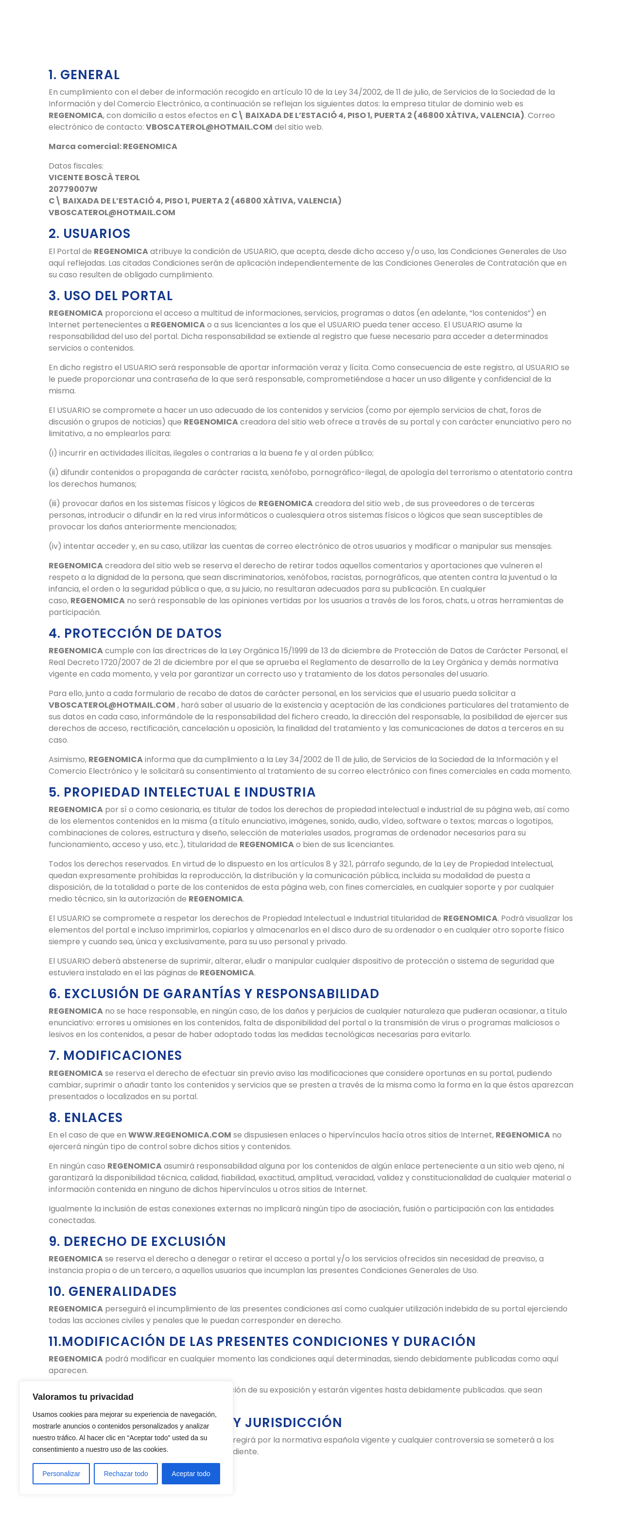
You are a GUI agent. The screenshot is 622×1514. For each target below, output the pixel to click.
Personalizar (61, 1474)
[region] (126, 1438)
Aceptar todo (191, 1474)
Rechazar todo (126, 1474)
